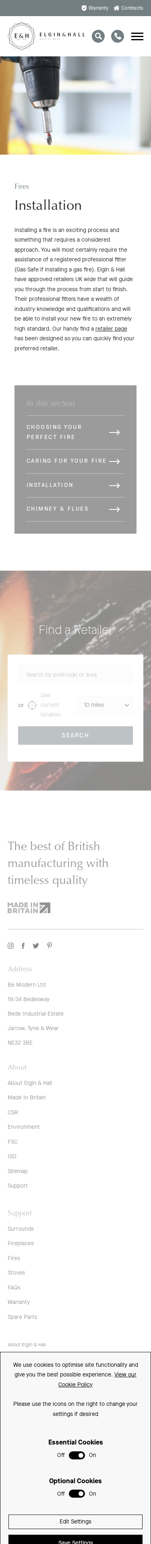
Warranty (95, 7)
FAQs (14, 1287)
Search (75, 741)
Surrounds (21, 1229)
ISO (12, 1156)
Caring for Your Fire (67, 466)
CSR (13, 1112)
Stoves (16, 1273)
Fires (14, 1258)
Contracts (129, 7)
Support (18, 1186)
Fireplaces (21, 1243)
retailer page (111, 331)
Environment (24, 1127)
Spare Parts (22, 1317)
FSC (13, 1142)
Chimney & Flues (58, 514)
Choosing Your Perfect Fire (54, 438)
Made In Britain (27, 1097)
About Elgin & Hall (30, 1083)
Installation (50, 491)
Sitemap (18, 1171)
